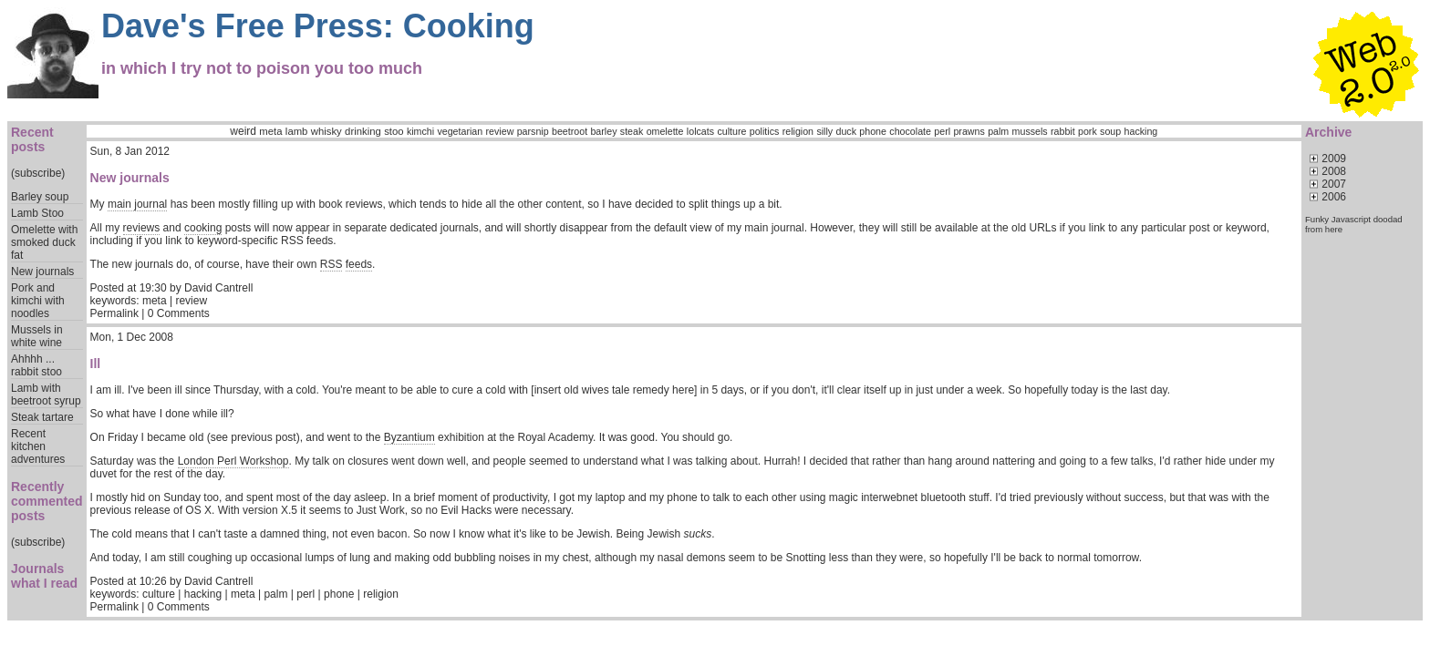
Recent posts (32, 139)
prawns (968, 131)
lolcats (700, 131)
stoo (393, 131)
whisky (326, 131)
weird (243, 131)
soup (1110, 131)
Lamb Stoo (37, 213)
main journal (137, 204)
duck (845, 131)
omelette (665, 131)
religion (797, 131)
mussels (1030, 131)
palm (998, 131)
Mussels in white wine (37, 336)
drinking (363, 131)
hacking (1141, 131)
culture (731, 131)
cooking (203, 227)
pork (1087, 131)
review (500, 131)
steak (631, 131)
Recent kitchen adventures (38, 446)
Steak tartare (42, 417)
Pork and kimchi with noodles (38, 301)
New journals (42, 271)
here (1333, 229)
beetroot (569, 131)
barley (603, 131)
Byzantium (409, 437)
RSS (331, 264)
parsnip (533, 131)
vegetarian (459, 131)
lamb (296, 131)
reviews (142, 227)
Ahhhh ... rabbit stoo (36, 365)
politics (765, 131)
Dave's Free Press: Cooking (317, 26)
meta (270, 131)
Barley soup (39, 196)
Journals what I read (44, 575)
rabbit (1063, 131)
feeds (359, 264)
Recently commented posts (47, 501)
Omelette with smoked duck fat (44, 242)
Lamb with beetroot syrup (46, 394)
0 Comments (179, 313)
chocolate (910, 131)
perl (942, 131)
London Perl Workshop (233, 461)
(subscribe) (38, 173)
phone (872, 131)
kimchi (420, 131)
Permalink (114, 313)
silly (824, 131)
